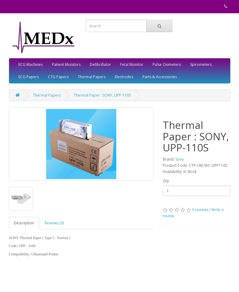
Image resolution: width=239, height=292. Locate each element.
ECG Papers (28, 76)
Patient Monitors (66, 64)
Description (24, 223)
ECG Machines (30, 64)
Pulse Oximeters (167, 64)
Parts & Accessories (159, 76)
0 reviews (200, 209)
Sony (179, 159)
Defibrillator (100, 64)
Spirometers (201, 64)
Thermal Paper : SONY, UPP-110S (102, 95)
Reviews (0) (54, 223)
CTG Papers (58, 76)
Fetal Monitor (131, 64)
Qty (166, 180)
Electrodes (124, 76)
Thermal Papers (92, 76)
